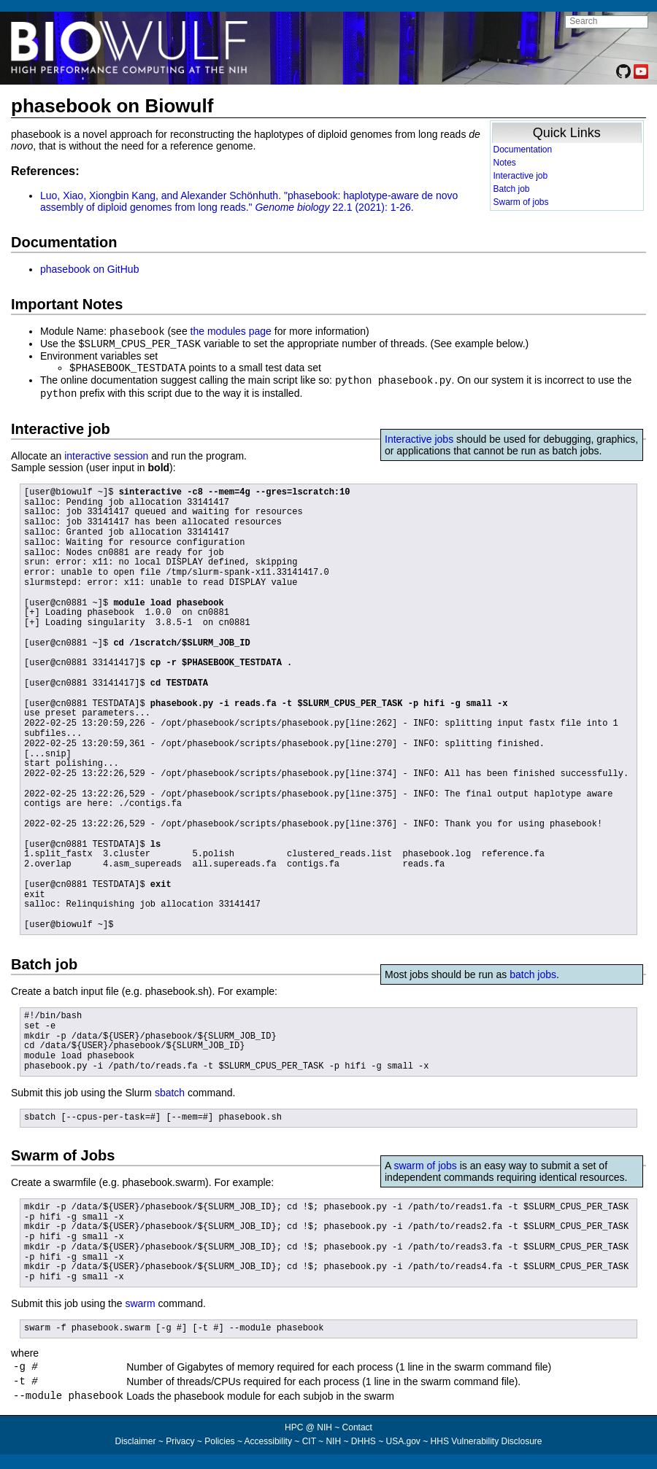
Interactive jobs (419, 435)
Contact (357, 1430)
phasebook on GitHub (89, 269)
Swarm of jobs (521, 202)
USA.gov (403, 1444)
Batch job (511, 189)
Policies (219, 1444)
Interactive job (520, 176)
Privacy (180, 1444)
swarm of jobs (424, 1162)
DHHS (363, 1444)
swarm (140, 1300)
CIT (309, 1444)
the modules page (231, 331)
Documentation (523, 149)
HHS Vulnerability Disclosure (486, 1444)
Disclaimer (135, 1444)
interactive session (106, 452)
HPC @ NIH (309, 1430)
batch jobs (533, 971)
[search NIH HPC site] (606, 21)
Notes (504, 163)
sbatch (170, 1089)
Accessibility (268, 1444)
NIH (333, 1444)
